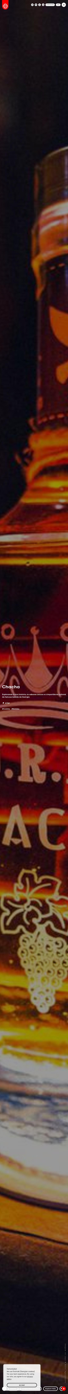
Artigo (6, 703)
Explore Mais (50, 1389)
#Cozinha (6, 709)
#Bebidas (15, 709)
